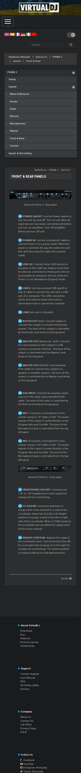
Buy (22, 634)
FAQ (22, 681)
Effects (13, 116)
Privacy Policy (28, 728)
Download (26, 630)
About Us (25, 716)
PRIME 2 (57, 57)
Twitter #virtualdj (31, 771)
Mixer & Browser (18, 94)
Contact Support (29, 673)
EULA (23, 732)
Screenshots (27, 645)
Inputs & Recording (19, 153)
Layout (17, 61)
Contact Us (26, 720)
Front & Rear (33, 61)
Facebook (27, 760)
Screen (13, 145)
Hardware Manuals (19, 57)
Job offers (26, 724)
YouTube (26, 763)
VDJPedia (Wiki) (29, 685)
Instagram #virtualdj (33, 767)
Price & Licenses (29, 642)
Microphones (16, 123)
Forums (24, 688)
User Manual (27, 677)
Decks (12, 101)
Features (25, 638)
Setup (11, 79)
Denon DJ (41, 57)
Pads (11, 109)
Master (12, 131)
